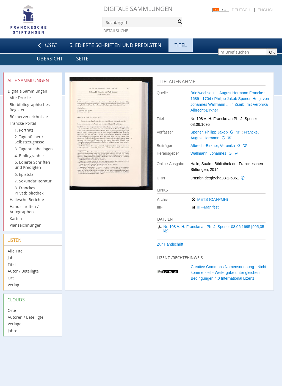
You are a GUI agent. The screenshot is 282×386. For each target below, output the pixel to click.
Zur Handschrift (170, 244)
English (266, 10)
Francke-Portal (23, 123)
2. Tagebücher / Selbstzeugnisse (29, 139)
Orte (12, 310)
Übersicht (50, 58)
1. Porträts (24, 130)
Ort (11, 278)
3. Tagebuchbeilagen (34, 148)
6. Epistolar (25, 174)
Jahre (12, 330)
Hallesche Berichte (27, 199)
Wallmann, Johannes (208, 153)
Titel (12, 264)
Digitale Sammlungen (138, 9)
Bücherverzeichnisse (29, 116)
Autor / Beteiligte (23, 271)
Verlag (13, 284)
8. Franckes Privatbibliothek (29, 190)
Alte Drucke (20, 97)
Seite (82, 58)
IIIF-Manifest (208, 207)
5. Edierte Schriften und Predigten (115, 45)
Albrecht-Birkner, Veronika (212, 145)
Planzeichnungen (26, 225)
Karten (16, 218)
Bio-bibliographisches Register (30, 107)
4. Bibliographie (29, 155)
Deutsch (241, 10)
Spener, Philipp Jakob (209, 132)
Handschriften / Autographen (24, 209)
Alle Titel (16, 251)
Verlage (14, 323)
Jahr (11, 257)
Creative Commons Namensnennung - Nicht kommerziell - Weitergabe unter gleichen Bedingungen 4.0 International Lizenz (228, 273)
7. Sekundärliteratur (33, 181)
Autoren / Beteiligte (25, 317)
